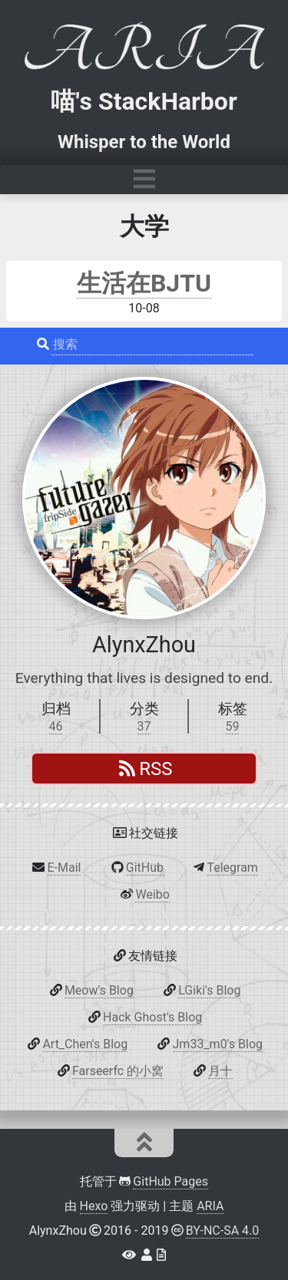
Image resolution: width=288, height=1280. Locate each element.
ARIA (210, 1206)
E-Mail (64, 867)
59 (233, 726)
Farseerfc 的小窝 (118, 1071)
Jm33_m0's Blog (218, 1044)
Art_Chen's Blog (84, 1044)
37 (144, 726)
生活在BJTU (144, 283)
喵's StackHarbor (144, 101)
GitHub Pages (170, 1181)
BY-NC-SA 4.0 (223, 1230)
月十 (220, 1071)
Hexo (94, 1206)
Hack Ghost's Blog (152, 1017)
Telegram (232, 867)
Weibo (152, 894)
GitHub (145, 867)
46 (56, 726)
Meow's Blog (99, 990)
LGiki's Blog (209, 990)
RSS (145, 769)
